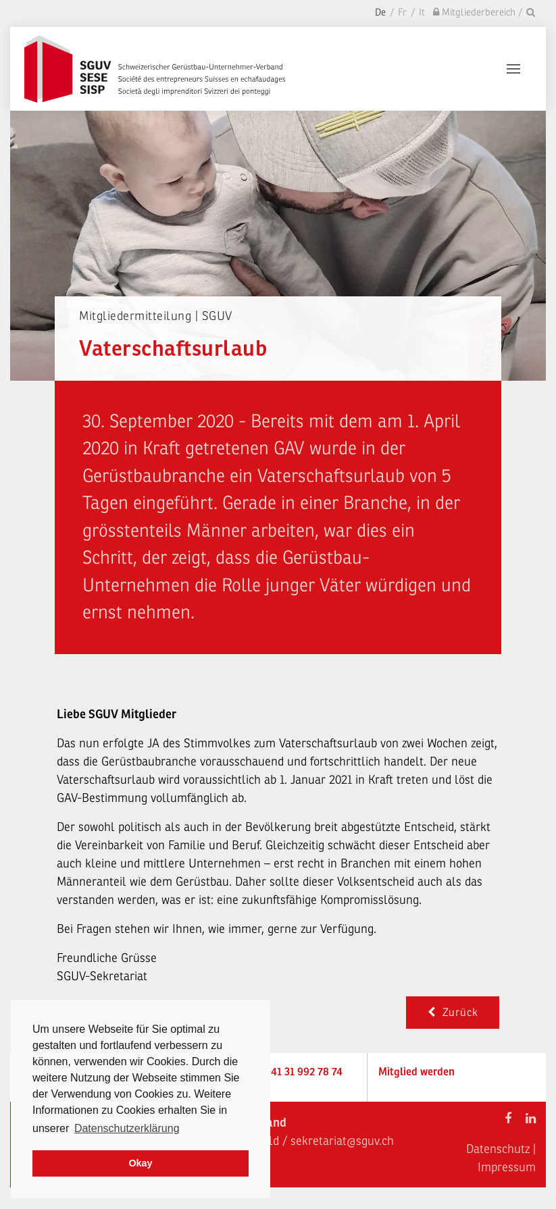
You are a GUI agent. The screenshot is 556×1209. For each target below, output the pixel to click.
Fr (402, 12)
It (422, 12)
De (380, 12)
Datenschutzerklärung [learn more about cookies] (127, 1128)
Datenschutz (498, 1149)
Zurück (453, 1012)
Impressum (507, 1167)
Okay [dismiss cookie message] (140, 1163)
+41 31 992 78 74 (304, 1072)
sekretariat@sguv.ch (342, 1141)
